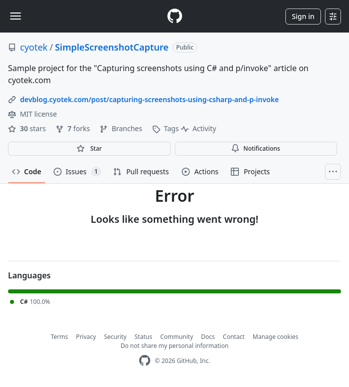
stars (28, 128)
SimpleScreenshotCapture (112, 47)
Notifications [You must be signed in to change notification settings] (255, 148)
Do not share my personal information (175, 345)
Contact (233, 336)
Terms (59, 336)
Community (176, 336)
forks (74, 128)
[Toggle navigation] (15, 16)
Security (115, 336)
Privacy (86, 336)
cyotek (34, 47)
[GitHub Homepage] (145, 360)
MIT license (32, 114)
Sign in (303, 16)
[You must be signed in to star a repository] (89, 149)
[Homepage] (175, 16)
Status (143, 336)
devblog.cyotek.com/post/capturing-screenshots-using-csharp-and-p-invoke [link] (149, 99)
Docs (208, 336)
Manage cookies (275, 336)
